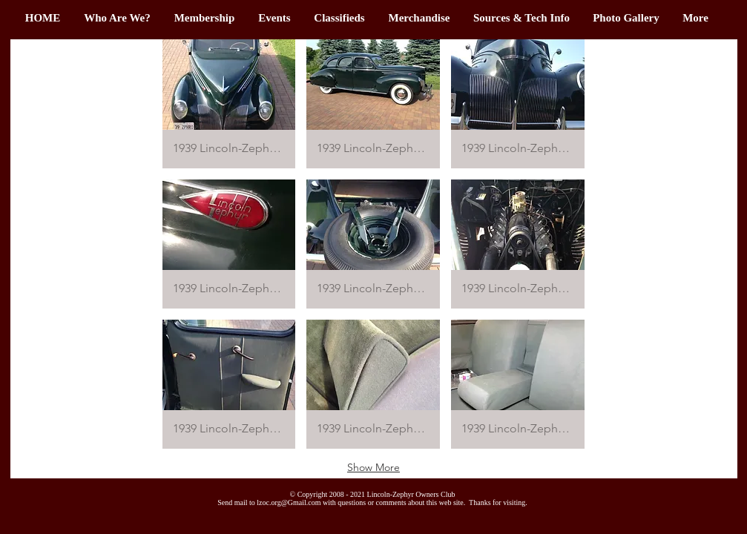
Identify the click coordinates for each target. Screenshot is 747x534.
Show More (373, 467)
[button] (204, 18)
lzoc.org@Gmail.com (288, 502)
